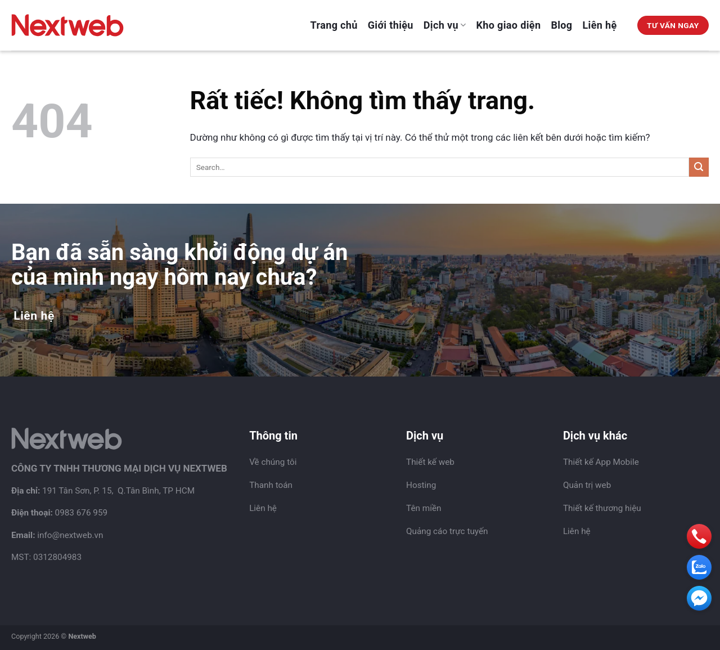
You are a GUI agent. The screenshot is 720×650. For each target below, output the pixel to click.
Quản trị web (587, 485)
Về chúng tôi (272, 462)
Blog (561, 25)
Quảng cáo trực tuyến (447, 531)
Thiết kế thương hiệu (602, 508)
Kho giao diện (508, 25)
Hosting (421, 485)
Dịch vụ (445, 25)
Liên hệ (600, 25)
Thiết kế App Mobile (601, 462)
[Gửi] (699, 167)
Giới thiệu (390, 25)
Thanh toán (270, 485)
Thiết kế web (430, 462)
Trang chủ (334, 25)
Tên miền (423, 508)
